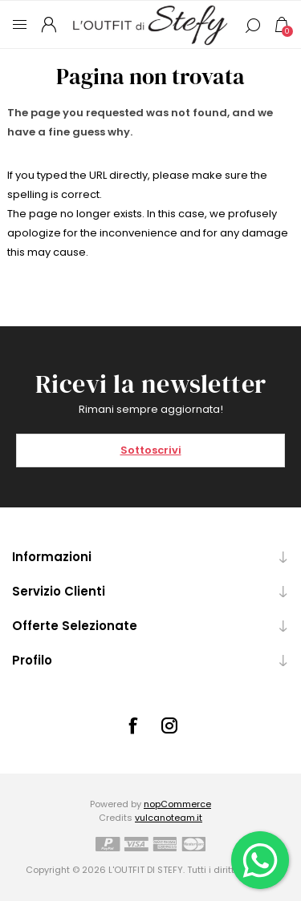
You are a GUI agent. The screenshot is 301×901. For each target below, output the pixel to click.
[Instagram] (169, 725)
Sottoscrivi (150, 450)
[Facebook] (132, 725)
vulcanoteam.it (168, 817)
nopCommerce (177, 804)
